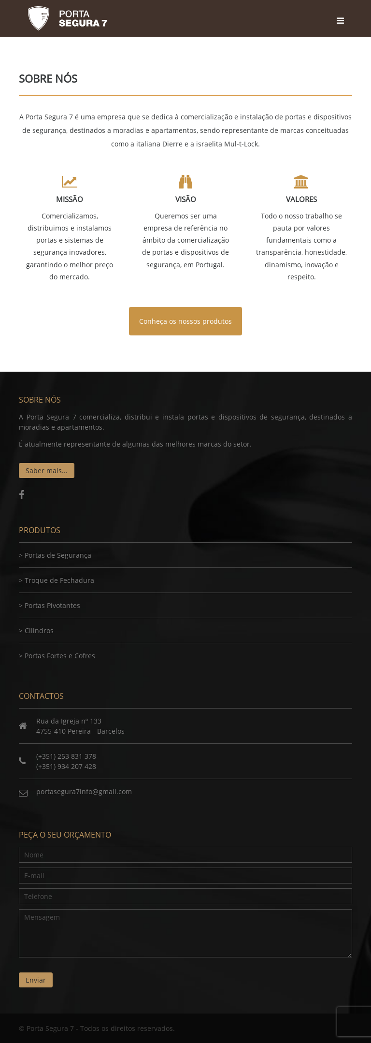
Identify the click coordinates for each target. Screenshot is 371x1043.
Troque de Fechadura (59, 580)
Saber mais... (47, 470)
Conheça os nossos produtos (185, 321)
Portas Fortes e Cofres (60, 655)
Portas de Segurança (58, 555)
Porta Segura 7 (67, 18)
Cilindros (39, 630)
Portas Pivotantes (52, 605)
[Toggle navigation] (341, 11)
